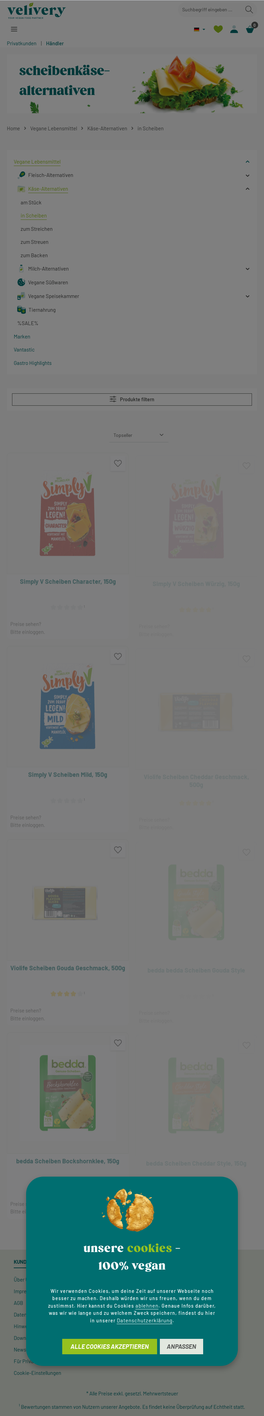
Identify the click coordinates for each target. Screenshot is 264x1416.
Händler (55, 43)
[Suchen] (249, 9)
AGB (18, 1303)
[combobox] (210, 9)
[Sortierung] (138, 435)
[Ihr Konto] (233, 29)
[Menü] (14, 29)
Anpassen (181, 1346)
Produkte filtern (132, 399)
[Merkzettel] (217, 29)
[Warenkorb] (249, 29)
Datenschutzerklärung (145, 1320)
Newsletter (26, 1349)
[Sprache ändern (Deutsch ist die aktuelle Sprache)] (199, 29)
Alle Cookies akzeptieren (109, 1346)
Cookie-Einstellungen (37, 1373)
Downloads (26, 1338)
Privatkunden (21, 43)
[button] (247, 161)
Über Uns (24, 1279)
